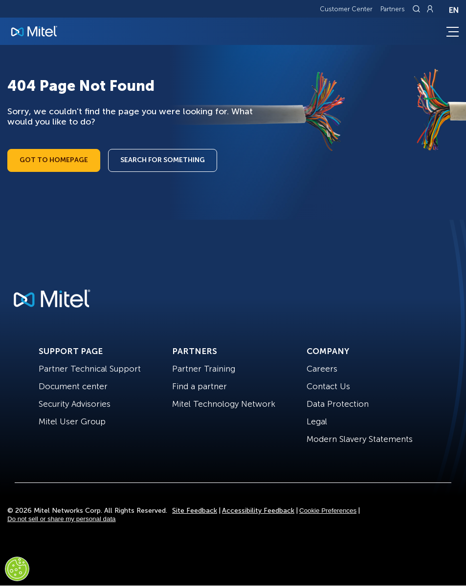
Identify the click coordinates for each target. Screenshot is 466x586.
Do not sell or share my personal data (61, 519)
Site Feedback (194, 510)
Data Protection (338, 404)
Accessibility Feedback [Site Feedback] (258, 510)
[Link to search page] (417, 9)
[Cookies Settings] (17, 569)
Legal (317, 421)
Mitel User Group (72, 421)
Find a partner (199, 386)
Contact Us (328, 386)
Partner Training (203, 369)
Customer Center (346, 9)
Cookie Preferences (327, 510)
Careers (322, 369)
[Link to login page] (430, 9)
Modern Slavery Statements (360, 439)
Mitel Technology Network (223, 404)
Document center (73, 386)
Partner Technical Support (90, 369)
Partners (392, 9)
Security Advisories (75, 404)
